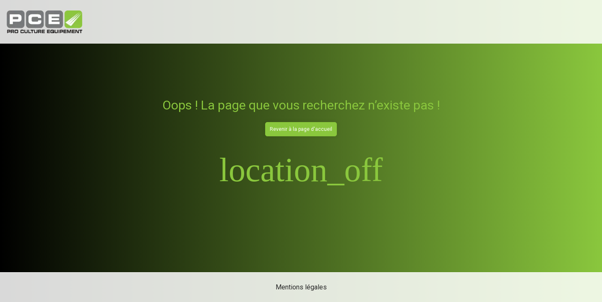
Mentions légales (301, 287)
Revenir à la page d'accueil (301, 129)
